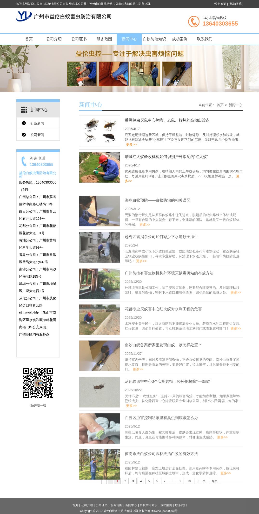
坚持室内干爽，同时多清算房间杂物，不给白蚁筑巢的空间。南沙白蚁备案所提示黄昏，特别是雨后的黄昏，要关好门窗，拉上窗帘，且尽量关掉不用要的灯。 (182, 387)
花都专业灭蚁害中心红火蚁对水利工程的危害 (163, 331)
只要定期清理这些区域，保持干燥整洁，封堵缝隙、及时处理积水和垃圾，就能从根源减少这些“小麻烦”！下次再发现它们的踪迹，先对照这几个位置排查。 (183, 141)
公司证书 (79, 39)
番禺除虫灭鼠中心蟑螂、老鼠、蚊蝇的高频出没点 (167, 121)
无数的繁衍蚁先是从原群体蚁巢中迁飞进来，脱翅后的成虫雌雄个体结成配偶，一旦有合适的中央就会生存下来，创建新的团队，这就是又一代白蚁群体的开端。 (182, 242)
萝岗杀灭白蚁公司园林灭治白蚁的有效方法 (161, 476)
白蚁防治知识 (154, 39)
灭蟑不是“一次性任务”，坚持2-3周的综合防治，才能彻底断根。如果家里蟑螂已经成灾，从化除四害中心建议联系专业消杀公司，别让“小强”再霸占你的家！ (183, 423)
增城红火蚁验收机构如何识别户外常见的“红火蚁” (166, 158)
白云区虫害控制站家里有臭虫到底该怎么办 (161, 440)
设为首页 (220, 4)
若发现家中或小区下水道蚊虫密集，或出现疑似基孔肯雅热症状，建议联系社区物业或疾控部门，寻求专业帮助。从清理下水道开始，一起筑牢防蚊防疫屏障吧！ (182, 278)
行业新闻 (37, 123)
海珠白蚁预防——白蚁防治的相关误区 (157, 223)
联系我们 (205, 39)
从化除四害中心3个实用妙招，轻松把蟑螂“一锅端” (168, 404)
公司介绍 (54, 39)
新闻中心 (129, 39)
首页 (29, 39)
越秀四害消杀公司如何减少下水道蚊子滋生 (161, 259)
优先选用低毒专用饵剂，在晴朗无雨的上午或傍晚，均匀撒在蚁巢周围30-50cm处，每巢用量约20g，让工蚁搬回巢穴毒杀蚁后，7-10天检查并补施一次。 (183, 177)
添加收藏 (236, 4)
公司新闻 (37, 135)
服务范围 (104, 39)
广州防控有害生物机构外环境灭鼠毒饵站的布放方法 (169, 295)
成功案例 (179, 39)
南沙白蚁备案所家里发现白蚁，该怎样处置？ (163, 367)
